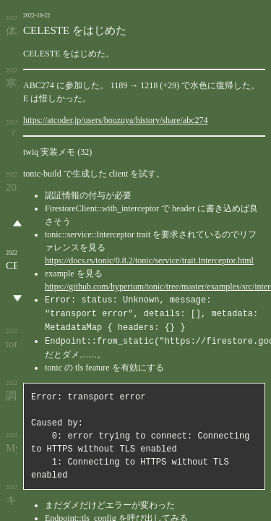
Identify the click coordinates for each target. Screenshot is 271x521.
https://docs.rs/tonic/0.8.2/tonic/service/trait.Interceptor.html (149, 260)
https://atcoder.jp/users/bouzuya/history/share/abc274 (115, 120)
